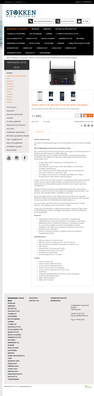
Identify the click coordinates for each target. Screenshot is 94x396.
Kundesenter (87, 2)
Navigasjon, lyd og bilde (17, 29)
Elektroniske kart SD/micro (16, 125)
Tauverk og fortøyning (16, 34)
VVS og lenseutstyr (14, 39)
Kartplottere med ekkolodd (16, 76)
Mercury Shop (71, 48)
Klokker (9, 97)
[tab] (40, 131)
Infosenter (8, 2)
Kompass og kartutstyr (15, 114)
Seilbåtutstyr (31, 39)
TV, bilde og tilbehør (14, 121)
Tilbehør (10, 99)
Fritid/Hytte (30, 53)
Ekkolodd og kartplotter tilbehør (18, 136)
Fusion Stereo (12, 107)
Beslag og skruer (48, 39)
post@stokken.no (82, 316)
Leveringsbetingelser (59, 298)
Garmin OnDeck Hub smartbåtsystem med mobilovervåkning (56, 58)
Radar (9, 91)
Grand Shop (27, 48)
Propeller (35, 29)
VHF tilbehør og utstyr (14, 146)
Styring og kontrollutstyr (67, 34)
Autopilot (10, 89)
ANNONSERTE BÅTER (14, 53)
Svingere (10, 84)
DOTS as (15, 386)
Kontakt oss (19, 2)
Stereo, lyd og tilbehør (14, 143)
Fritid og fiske (34, 43)
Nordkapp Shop (13, 48)
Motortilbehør (36, 34)
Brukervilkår (55, 301)
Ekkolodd (10, 81)
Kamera (9, 102)
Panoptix (10, 94)
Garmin (31, 58)
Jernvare (61, 43)
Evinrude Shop (42, 48)
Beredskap (47, 29)
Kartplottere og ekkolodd (16, 132)
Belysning (80, 39)
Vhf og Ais (10, 86)
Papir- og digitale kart (14, 139)
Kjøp (90, 115)
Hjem (8, 58)
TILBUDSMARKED (45, 53)
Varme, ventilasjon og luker (79, 43)
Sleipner (49, 34)
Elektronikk (48, 43)
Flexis (29, 386)
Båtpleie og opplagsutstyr (66, 29)
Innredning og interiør (16, 43)
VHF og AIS (10, 129)
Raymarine (10, 111)
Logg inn (78, 2)
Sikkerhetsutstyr (65, 39)
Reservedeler (11, 150)
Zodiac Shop (56, 48)
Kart (8, 78)
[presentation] (40, 131)
